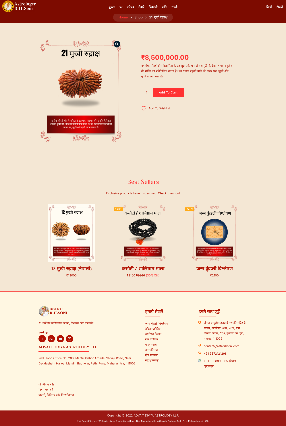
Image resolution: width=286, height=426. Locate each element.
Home (123, 17)
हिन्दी (269, 7)
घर (120, 7)
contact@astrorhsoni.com (221, 346)
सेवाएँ (141, 7)
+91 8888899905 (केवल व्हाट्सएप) (220, 363)
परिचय (130, 7)
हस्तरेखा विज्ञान (153, 334)
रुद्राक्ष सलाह (152, 360)
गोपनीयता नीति (46, 384)
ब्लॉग (164, 7)
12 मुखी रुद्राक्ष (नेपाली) (71, 268)
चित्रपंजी (153, 7)
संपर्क (174, 7)
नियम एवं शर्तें (45, 389)
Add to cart (168, 92)
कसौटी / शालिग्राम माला (143, 268)
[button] (117, 44)
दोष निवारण (151, 355)
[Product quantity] (146, 92)
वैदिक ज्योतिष (152, 329)
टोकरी (280, 7)
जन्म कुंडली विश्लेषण (214, 268)
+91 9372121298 (215, 353)
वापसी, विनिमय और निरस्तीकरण (56, 395)
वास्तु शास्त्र (151, 344)
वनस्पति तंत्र (151, 350)
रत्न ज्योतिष (151, 339)
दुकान (112, 7)
